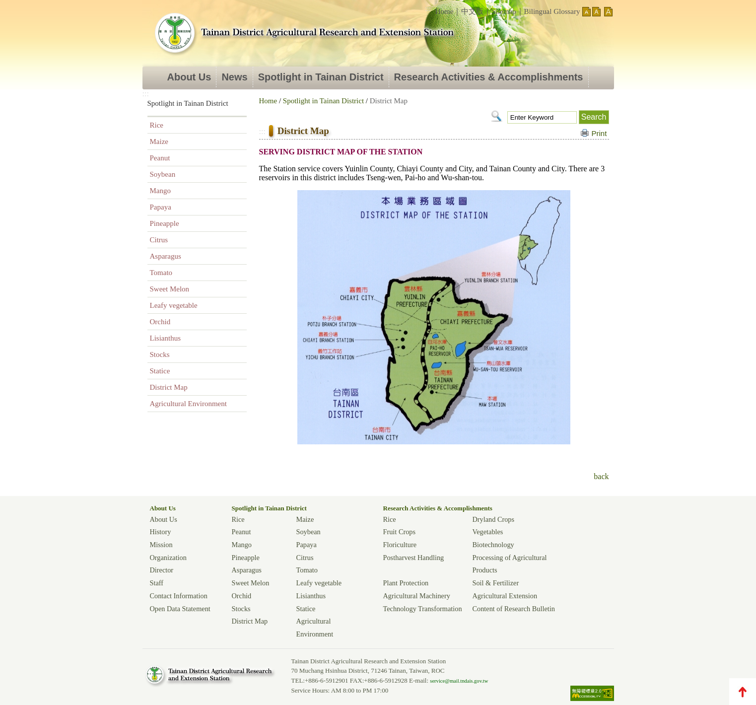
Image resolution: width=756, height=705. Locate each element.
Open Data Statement (180, 609)
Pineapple (164, 223)
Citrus (159, 240)
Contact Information (178, 596)
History (160, 532)
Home (444, 11)
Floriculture (400, 545)
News (234, 76)
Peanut (160, 158)
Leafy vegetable (174, 305)
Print (599, 133)
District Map (169, 387)
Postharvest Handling (413, 558)
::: (428, 8)
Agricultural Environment (188, 404)
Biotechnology (493, 545)
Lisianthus (165, 338)
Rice (157, 125)
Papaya (160, 207)
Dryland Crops (494, 519)
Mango (160, 191)
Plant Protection (406, 583)
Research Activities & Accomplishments (488, 76)
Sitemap (503, 11)
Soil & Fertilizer (496, 583)
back (601, 476)
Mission (161, 545)
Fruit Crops (399, 532)
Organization (168, 558)
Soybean (163, 174)
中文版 (472, 11)
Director (162, 570)
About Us (189, 76)
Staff (157, 583)
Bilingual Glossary (552, 11)
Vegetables (488, 532)
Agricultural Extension (505, 596)
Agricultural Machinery (416, 596)
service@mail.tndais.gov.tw (459, 681)
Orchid (160, 322)
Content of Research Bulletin (514, 609)
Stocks (160, 354)
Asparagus (165, 256)
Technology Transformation (422, 609)
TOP (742, 691)
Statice (160, 371)
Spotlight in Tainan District (321, 76)
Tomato (161, 273)
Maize (159, 141)
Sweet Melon (170, 289)
